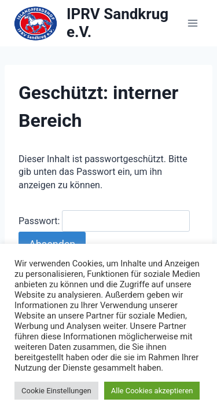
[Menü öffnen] (192, 23)
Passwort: (104, 220)
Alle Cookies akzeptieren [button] (152, 390)
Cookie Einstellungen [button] (56, 390)
